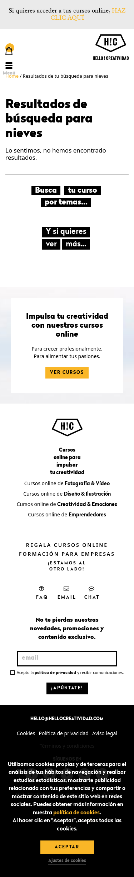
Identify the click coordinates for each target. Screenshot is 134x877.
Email (67, 593)
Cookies (26, 733)
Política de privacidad (64, 733)
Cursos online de (67, 483)
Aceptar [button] (67, 847)
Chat (92, 593)
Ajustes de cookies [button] (67, 861)
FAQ (42, 593)
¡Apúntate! (67, 688)
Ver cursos (67, 373)
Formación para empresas (67, 553)
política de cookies (76, 813)
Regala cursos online (67, 544)
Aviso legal (104, 733)
